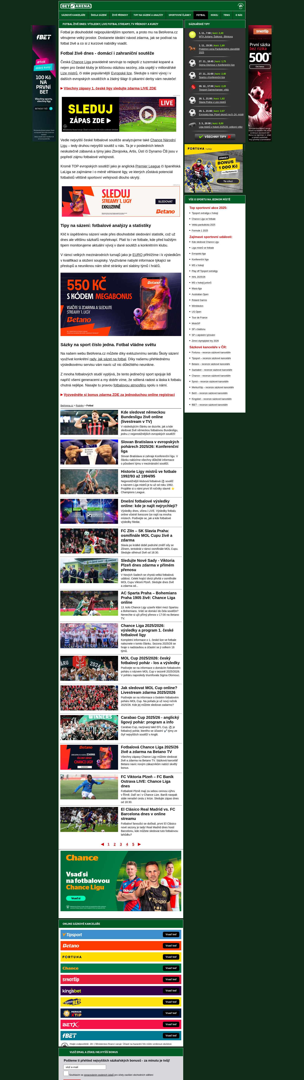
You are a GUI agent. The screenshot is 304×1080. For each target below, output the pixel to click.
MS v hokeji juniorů (201, 416)
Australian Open (200, 427)
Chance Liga (81, 62)
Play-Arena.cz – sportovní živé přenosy (87, 1008)
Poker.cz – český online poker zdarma (87, 1020)
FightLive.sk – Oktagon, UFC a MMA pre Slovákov (148, 1002)
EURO (137, 255)
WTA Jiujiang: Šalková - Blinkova (216, 170)
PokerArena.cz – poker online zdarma (86, 1014)
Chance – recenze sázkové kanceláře (211, 509)
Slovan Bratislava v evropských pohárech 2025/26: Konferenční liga (150, 446)
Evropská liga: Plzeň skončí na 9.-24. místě (221, 248)
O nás (62, 1073)
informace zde (127, 1057)
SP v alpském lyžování (203, 468)
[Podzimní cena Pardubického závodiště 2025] (192, 182)
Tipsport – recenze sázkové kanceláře (211, 491)
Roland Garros (199, 433)
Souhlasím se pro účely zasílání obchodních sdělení (111, 946)
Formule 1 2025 (200, 364)
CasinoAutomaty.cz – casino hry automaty (143, 985)
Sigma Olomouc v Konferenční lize (217, 198)
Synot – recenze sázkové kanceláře (210, 515)
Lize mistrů (68, 73)
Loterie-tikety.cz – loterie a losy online (141, 991)
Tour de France (199, 451)
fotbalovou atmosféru (129, 385)
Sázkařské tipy (199, 157)
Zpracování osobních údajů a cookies (147, 1073)
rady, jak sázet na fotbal (108, 359)
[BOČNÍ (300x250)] (214, 325)
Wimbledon (197, 439)
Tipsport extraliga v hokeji (205, 346)
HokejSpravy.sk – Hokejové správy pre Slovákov (147, 1008)
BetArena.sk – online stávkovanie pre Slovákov (146, 997)
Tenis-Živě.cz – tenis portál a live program (88, 991)
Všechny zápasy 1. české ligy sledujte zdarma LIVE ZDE (110, 88)
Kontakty (73, 1073)
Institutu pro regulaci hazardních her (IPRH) (153, 1041)
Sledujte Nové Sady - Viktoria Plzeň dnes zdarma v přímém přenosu (147, 565)
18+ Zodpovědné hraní (182, 1073)
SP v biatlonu (199, 462)
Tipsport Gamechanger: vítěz (214, 223)
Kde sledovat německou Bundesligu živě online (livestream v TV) (143, 417)
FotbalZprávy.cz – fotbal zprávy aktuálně (88, 979)
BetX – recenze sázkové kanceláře (210, 526)
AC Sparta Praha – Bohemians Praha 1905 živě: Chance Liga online (149, 597)
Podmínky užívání (115, 1073)
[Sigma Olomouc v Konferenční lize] (192, 196)
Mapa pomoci (161, 1065)
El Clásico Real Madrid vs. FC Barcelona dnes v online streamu (148, 814)
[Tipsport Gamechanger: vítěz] (192, 221)
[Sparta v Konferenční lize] (192, 208)
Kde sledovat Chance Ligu (205, 375)
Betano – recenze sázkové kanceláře (211, 497)
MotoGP (196, 456)
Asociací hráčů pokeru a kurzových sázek (83, 1045)
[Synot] (260, 140)
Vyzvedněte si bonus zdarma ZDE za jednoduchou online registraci (119, 395)
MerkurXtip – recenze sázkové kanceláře (213, 520)
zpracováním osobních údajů (99, 946)
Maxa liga (197, 422)
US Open (196, 445)
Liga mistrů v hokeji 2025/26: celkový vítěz (221, 260)
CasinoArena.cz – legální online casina (142, 973)
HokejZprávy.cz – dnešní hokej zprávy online (90, 985)
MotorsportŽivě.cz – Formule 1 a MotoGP (88, 997)
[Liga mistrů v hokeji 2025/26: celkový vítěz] (192, 258)
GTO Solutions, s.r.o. (212, 1073)
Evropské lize (121, 73)
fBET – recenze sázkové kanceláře (210, 538)
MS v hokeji (198, 398)
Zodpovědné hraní (217, 1041)
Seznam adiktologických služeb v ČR (133, 1065)
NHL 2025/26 (198, 410)
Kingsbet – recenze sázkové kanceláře (211, 532)
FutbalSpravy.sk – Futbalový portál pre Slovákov (147, 1014)
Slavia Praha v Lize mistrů (212, 235)
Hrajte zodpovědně (69, 1053)
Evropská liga (199, 387)
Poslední (140, 844)
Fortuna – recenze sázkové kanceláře (211, 485)
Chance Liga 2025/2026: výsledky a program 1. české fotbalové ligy (147, 630)
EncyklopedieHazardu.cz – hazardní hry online (146, 979)
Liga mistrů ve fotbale (203, 381)
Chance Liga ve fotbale (204, 352)
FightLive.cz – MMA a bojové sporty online (89, 973)
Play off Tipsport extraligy (205, 404)
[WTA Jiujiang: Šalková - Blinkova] (192, 168)
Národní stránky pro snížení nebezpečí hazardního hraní (198, 1065)
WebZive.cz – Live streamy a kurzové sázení (90, 1002)
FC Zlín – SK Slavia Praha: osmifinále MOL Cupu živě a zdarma (146, 535)
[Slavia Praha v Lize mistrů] (192, 233)
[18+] (241, 6)
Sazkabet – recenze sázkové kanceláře (212, 503)
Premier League (147, 166)
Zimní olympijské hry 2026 (205, 474)
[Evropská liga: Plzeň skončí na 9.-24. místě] (192, 246)
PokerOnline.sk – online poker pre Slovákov (144, 1026)
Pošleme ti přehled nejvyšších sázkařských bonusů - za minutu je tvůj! (117, 932)
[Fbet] (44, 140)
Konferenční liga (200, 392)
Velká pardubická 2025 (203, 358)
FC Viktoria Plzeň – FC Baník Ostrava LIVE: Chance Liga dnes (147, 781)
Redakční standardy (91, 1073)
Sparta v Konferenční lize (212, 210)
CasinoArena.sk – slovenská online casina (143, 1020)
